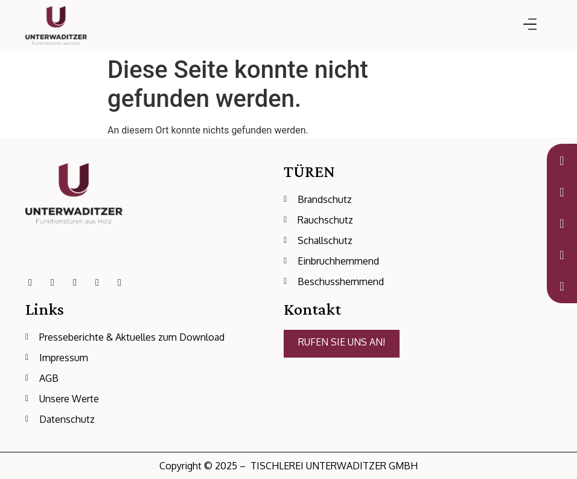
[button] (530, 25)
